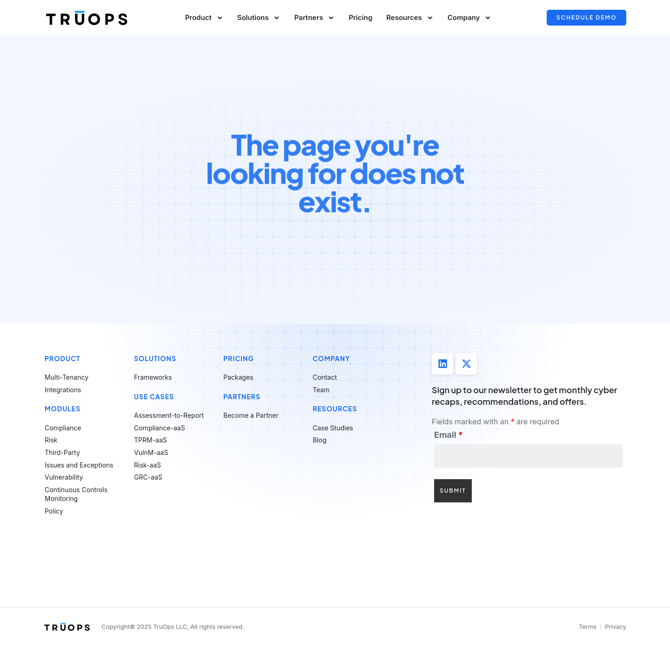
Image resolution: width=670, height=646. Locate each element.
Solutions (259, 18)
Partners (314, 18)
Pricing (360, 17)
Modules (62, 408)
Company (470, 18)
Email (448, 435)
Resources (410, 18)
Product (204, 18)
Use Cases (154, 396)
